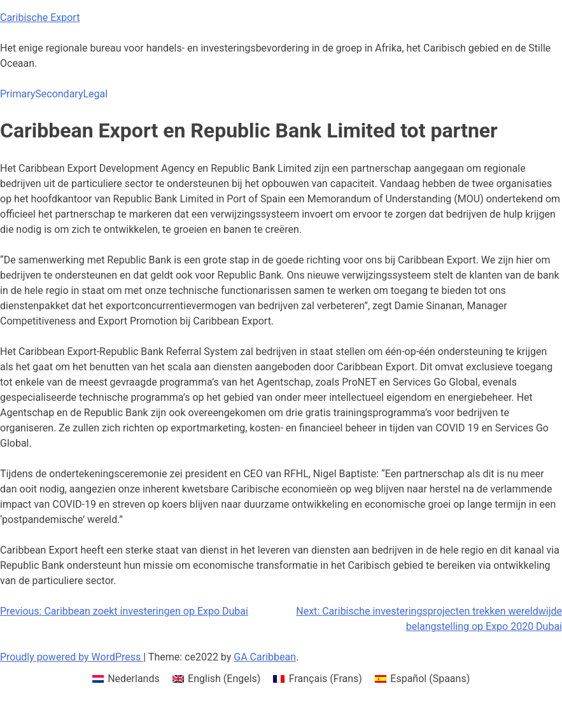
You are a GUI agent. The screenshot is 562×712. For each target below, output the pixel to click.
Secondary (59, 94)
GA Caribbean (265, 657)
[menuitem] (126, 679)
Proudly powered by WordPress (71, 657)
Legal (95, 94)
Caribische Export (40, 17)
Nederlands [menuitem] (134, 679)
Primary (17, 94)
